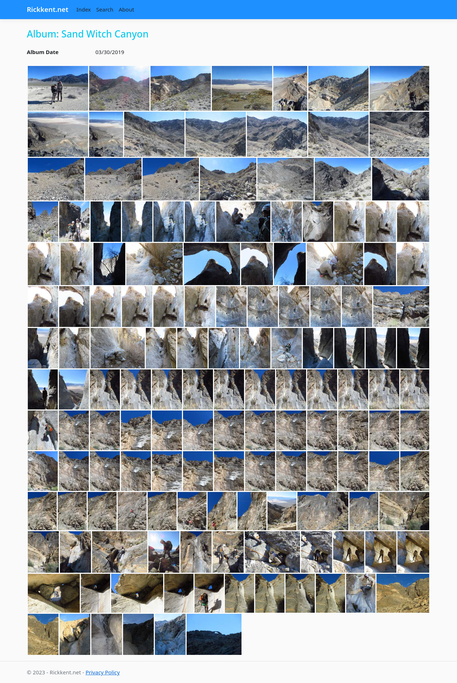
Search (104, 9)
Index (84, 9)
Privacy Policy (103, 672)
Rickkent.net (47, 9)
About (126, 9)
